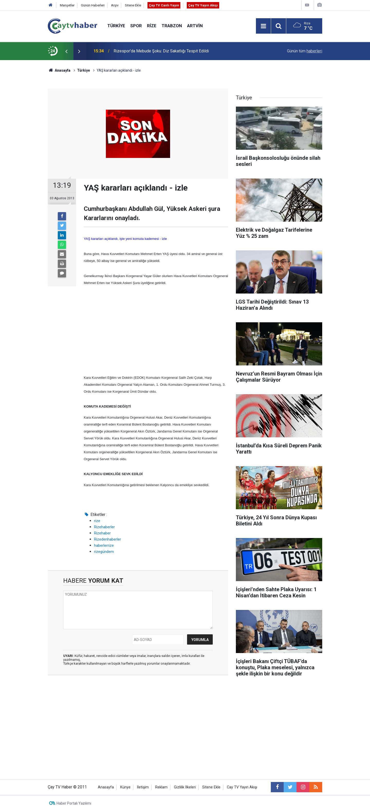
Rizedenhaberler (107, 539)
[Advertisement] (156, 330)
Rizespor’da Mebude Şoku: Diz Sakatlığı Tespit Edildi (161, 51)
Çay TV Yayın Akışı (203, 5)
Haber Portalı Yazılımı (74, 803)
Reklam (161, 787)
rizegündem (104, 551)
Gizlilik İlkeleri (185, 787)
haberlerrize (104, 545)
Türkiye (116, 25)
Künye (125, 787)
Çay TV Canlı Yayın (164, 5)
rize (97, 520)
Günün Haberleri (93, 5)
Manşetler (67, 5)
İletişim (143, 787)
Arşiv (114, 5)
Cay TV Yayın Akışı (242, 787)
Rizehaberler (104, 527)
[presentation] (66, 51)
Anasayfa (106, 787)
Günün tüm (304, 51)
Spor (136, 25)
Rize (151, 25)
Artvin (195, 25)
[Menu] (263, 26)
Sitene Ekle (133, 5)
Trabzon (172, 25)
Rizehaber (102, 533)
